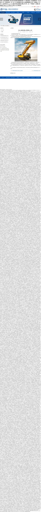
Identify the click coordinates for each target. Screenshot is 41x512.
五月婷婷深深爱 (24, 103)
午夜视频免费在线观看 (18, 483)
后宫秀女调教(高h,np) (13, 212)
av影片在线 (34, 398)
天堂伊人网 (35, 452)
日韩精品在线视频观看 (9, 135)
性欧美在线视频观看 (28, 303)
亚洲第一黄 (25, 185)
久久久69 (5, 445)
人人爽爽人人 (38, 155)
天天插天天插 (32, 322)
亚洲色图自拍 (19, 403)
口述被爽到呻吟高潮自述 (26, 106)
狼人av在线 (16, 144)
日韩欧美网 (9, 148)
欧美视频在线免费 (7, 127)
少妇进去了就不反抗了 (29, 209)
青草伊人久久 (3, 152)
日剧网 (8, 424)
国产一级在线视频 (22, 470)
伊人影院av (28, 381)
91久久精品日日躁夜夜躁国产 (3, 237)
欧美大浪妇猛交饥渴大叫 (12, 248)
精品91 (15, 385)
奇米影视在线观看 (3, 314)
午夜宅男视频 (25, 118)
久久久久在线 (12, 142)
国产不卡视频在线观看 (25, 130)
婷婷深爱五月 (15, 289)
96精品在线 (7, 423)
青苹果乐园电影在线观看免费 (26, 212)
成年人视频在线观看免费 (10, 445)
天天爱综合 (14, 233)
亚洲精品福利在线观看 (7, 283)
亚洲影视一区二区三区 (23, 135)
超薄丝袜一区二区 (35, 387)
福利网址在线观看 (21, 212)
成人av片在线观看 (8, 352)
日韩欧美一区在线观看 (7, 194)
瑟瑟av (34, 251)
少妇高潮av (39, 114)
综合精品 (24, 318)
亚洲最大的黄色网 (25, 381)
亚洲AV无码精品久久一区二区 (29, 285)
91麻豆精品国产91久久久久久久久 (25, 174)
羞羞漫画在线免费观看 (14, 188)
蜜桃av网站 (31, 266)
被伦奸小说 (27, 241)
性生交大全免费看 (24, 452)
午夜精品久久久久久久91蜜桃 (17, 241)
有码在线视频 (35, 109)
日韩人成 (3, 438)
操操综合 (6, 424)
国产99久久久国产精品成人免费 (3, 361)
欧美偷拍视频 (3, 257)
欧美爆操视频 (28, 290)
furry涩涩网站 (19, 462)
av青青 (16, 462)
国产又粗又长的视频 (13, 170)
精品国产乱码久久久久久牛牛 (26, 286)
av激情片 (40, 123)
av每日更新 (2, 150)
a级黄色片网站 (37, 412)
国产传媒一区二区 (9, 481)
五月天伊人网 (1, 396)
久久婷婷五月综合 (24, 149)
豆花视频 (25, 290)
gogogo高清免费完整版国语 (14, 328)
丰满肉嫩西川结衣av (9, 462)
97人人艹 (1, 346)
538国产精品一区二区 (20, 227)
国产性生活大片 (16, 215)
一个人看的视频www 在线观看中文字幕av (13, 220)
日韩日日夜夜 (8, 301)
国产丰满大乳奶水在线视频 (3, 328)
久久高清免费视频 (33, 491)
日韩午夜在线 (19, 254)
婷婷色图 (40, 230)
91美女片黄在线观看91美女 (24, 191)
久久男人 (2, 407)
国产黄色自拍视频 (23, 160)
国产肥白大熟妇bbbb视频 (17, 303)
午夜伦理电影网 (29, 181)
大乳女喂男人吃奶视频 (7, 223)
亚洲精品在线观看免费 (14, 380)
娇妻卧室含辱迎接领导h (17, 421)
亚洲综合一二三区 (2, 268)
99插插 (39, 322)
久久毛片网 (11, 290)
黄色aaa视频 (36, 222)
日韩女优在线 (38, 157)
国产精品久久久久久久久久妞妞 (10, 99)
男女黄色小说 (32, 142)
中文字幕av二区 (39, 285)
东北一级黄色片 (24, 312)
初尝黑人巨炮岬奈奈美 (4, 153)
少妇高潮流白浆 (35, 226)
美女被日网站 (20, 416)
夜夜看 (1, 437)
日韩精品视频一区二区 (28, 121)
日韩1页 (19, 371)
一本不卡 (35, 213)
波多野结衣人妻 (24, 395)
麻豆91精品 (25, 142)
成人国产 (1, 202)
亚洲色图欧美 (9, 353)
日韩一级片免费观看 (18, 326)
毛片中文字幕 (38, 170)
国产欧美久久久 (20, 494)
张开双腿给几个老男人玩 (4, 455)
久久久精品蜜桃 (39, 109)
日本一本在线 (24, 127)
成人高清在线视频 (19, 265)
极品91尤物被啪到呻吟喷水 (29, 135)
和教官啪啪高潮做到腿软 (37, 388)
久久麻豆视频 (22, 219)
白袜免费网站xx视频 (19, 132)
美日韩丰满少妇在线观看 (25, 293)
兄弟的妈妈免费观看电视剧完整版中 (10, 128)
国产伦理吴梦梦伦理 (32, 116)
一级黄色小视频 (34, 202)
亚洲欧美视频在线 (12, 465)
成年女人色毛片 (14, 135)
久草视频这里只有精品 (30, 280)
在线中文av (30, 194)
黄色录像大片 (20, 286)
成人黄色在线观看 (7, 201)
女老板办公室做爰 (30, 335)
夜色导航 (5, 352)
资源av (34, 215)
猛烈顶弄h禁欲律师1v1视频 (37, 111)
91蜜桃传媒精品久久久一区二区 (22, 349)
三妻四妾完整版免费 (8, 212)
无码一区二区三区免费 (18, 257)
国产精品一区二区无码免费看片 (35, 403)
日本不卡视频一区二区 (36, 370)
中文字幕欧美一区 (9, 237)
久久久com (5, 469)
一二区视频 (18, 435)
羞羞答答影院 (25, 339)
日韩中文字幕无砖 (29, 403)
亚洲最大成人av (9, 433)
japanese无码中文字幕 (15, 178)
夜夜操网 (21, 138)
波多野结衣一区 (15, 300)
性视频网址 (26, 146)
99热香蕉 (17, 438)
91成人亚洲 (4, 100)
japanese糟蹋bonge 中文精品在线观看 (25, 255)
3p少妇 (36, 356)
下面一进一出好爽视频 (3, 385)
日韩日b (38, 286)
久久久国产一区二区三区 (10, 130)
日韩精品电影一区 (28, 447)
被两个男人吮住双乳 (20, 339)
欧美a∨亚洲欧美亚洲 (35, 114)
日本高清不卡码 (36, 212)
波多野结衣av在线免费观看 (34, 211)
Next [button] (39, 19)
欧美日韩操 (18, 490)
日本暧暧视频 (8, 211)
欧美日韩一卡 (27, 414)
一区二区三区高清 (31, 223)
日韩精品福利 (21, 187)
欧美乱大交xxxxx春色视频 (23, 366)
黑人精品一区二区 (9, 183)
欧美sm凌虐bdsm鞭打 (34, 243)
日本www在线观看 (4, 449)
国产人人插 (2, 223)
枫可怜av (8, 350)
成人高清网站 (7, 368)
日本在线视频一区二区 (29, 319)
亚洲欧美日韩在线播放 (19, 292)
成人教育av (30, 233)
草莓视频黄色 (35, 141)
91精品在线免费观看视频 (35, 97)
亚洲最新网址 (1, 173)
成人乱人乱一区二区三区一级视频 (21, 188)
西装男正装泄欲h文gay (5, 370)
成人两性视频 (18, 231)
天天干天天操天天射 (19, 237)
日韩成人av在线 (6, 240)
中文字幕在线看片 (21, 331)
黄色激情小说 (2, 342)
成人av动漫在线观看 (26, 183)
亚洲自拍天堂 (34, 297)
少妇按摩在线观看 (22, 152)
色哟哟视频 (32, 251)
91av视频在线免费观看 (18, 434)
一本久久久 (16, 414)
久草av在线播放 (31, 448)
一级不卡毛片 (39, 310)
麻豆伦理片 (4, 343)
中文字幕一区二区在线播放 (19, 156)
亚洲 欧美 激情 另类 (16, 157)
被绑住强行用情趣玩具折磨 (8, 319)
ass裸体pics (23, 180)
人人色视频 (37, 297)
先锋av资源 (24, 156)
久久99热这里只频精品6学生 (31, 252)
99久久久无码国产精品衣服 (5, 487)
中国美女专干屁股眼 (4, 454)
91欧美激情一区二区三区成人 (22, 285)
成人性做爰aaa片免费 (4, 216)
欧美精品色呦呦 (5, 494)
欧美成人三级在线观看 (13, 177)
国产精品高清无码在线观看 (25, 279)
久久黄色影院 (4, 206)
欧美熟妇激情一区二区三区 (28, 345)
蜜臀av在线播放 (38, 374)
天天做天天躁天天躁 (4, 491)
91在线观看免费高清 (32, 325)
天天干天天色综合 (37, 220)
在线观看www (37, 183)
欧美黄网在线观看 (14, 218)
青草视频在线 (30, 268)
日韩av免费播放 (20, 244)
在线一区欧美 (34, 163)
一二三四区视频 (38, 426)
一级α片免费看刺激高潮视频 (6, 273)
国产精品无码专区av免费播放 (16, 445)
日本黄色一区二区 (22, 368)
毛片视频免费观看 (34, 219)
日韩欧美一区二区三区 (10, 227)
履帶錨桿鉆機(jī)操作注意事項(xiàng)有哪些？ (18, 70)
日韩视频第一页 (28, 197)
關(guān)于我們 (8, 12)
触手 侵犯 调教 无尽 (2, 466)
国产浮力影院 (12, 315)
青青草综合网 (32, 213)
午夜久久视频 (18, 146)
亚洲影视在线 (32, 118)
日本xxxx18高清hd (7, 329)
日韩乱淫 (15, 155)
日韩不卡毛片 (16, 247)
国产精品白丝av (29, 258)
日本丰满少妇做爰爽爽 (11, 269)
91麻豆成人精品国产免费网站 (14, 159)
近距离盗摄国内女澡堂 (18, 329)
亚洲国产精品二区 (23, 307)
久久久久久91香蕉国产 (5, 381)
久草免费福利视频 (5, 301)
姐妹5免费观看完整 (4, 349)
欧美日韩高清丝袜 (18, 125)
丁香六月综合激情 (3, 261)
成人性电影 (36, 300)
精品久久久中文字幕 (16, 275)
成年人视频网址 (25, 301)
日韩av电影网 (8, 195)
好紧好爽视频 (37, 287)
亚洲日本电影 (19, 150)
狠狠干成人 (38, 159)
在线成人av (34, 184)
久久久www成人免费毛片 (24, 444)
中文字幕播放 (5, 137)
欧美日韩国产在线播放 (2, 244)
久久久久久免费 (3, 106)
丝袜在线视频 (14, 226)
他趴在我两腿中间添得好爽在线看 (34, 156)
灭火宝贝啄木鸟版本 (22, 433)
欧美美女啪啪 (21, 498)
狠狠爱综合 (20, 206)
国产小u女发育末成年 (34, 465)
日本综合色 (25, 396)
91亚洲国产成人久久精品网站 (36, 421)
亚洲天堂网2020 (10, 113)
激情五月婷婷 (13, 346)
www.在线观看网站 (2, 213)
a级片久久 (20, 141)
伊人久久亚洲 (15, 180)
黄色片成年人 (39, 211)
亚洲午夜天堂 (23, 184)
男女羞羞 (19, 374)
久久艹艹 (21, 97)
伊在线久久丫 (11, 226)
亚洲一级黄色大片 (34, 350)
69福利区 (32, 150)
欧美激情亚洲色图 (24, 481)
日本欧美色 (16, 195)
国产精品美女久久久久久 (6, 236)
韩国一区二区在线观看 (26, 204)
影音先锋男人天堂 (9, 384)
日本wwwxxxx (20, 144)
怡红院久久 (39, 359)
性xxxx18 (12, 461)
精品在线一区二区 (21, 104)
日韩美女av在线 (34, 278)
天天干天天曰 (3, 480)
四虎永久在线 (30, 176)
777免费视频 (18, 148)
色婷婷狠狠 (1, 206)
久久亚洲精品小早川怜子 (32, 479)
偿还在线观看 (34, 410)
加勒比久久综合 (29, 118)
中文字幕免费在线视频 (27, 359)
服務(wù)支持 (33, 12)
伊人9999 (17, 314)
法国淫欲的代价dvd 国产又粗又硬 (12, 357)
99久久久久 (33, 241)
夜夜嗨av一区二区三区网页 (14, 280)
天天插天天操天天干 (22, 222)
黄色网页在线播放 (39, 357)
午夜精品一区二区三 (33, 468)
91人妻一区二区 (6, 279)
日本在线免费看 (16, 371)
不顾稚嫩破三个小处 (31, 349)
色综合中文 (22, 473)
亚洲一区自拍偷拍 (12, 138)
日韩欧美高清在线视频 (8, 463)
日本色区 (6, 229)
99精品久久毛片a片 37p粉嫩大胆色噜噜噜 (12, 299)
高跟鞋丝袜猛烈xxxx (25, 275)
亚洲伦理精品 (39, 290)
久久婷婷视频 (5, 259)
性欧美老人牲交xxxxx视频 (22, 335)
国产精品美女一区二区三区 (15, 393)
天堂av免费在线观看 (2, 230)
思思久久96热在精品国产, (23, 148)
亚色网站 (15, 231)
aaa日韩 (28, 419)
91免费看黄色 (2, 382)
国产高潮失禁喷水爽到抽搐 (4, 247)
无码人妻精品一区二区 (36, 389)
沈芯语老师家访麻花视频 (23, 421)
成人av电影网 (27, 145)
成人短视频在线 (14, 310)
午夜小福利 (24, 428)
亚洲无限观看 (11, 201)
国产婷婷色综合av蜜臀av (6, 389)
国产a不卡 (35, 480)
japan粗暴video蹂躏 (6, 374)
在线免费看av (22, 194)
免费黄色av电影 (35, 419)
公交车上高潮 (26, 254)
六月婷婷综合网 (33, 120)
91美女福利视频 (22, 479)
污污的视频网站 (27, 159)
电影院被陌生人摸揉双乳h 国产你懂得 (15, 216)
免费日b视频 (9, 149)
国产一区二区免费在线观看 (11, 371)
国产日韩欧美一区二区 (27, 201)
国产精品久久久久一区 (19, 289)
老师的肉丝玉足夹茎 (33, 216)
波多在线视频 (29, 438)
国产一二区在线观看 (36, 294)
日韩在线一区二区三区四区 (8, 280)
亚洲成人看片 (18, 97)
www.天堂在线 (12, 493)
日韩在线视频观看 (26, 468)
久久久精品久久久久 (37, 400)
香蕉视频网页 (3, 156)
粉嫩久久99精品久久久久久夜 (4, 477)
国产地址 (27, 223)
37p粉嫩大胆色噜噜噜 (6, 139)
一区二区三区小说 (8, 359)
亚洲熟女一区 (31, 141)
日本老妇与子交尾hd (22, 146)
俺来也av (8, 104)
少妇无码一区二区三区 (18, 116)
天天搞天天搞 (14, 208)
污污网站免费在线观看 (24, 144)
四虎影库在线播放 (26, 111)
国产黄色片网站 (2, 352)
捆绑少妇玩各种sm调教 (20, 461)
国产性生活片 (23, 225)
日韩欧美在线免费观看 (16, 331)
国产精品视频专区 (19, 382)
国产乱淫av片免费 (36, 405)
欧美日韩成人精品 (32, 336)
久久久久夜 (17, 440)
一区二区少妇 (14, 426)
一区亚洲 (29, 294)
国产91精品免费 (15, 264)
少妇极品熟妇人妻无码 (5, 317)
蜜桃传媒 (31, 219)
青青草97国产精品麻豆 (20, 493)
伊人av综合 (36, 236)
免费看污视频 (5, 497)
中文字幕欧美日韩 (4, 339)
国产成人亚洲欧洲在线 (9, 107)
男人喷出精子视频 (19, 252)
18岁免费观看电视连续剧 (37, 145)
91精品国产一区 (37, 265)
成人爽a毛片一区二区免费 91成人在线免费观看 (11, 312)
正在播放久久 (37, 162)
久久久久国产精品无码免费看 (17, 322)
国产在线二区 (11, 125)
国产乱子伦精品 (22, 124)
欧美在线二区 (23, 114)
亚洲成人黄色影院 (11, 241)
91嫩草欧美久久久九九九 (24, 120)
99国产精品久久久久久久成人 (4, 490)
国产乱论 (5, 364)
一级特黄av (20, 338)
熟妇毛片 (27, 103)
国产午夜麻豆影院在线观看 (3, 462)
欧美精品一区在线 (30, 400)
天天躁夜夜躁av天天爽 (22, 262)
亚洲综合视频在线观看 (10, 360)
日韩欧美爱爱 (13, 137)
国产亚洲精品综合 (19, 123)
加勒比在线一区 (19, 258)
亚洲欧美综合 (24, 466)
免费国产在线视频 (8, 181)
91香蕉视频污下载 (24, 244)
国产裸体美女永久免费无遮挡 (14, 244)
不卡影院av (14, 268)
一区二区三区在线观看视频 (24, 199)
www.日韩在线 (11, 407)
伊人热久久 (11, 264)
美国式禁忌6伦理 (12, 123)
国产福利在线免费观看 (35, 301)
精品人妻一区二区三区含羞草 (6, 346)
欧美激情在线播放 (27, 494)
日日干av (11, 311)
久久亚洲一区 (38, 293)
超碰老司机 (7, 109)
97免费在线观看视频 (24, 173)
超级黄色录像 (5, 107)
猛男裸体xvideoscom (14, 222)
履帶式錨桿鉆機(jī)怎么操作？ (37, 70)
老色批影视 (15, 190)
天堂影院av (36, 258)
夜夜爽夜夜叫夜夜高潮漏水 (37, 378)
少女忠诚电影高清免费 (30, 144)
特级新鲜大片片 (9, 192)
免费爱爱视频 (10, 459)
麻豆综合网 (18, 230)
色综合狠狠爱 (38, 448)
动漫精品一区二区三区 (30, 111)
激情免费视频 (20, 114)
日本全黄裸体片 (20, 127)
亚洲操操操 (33, 430)
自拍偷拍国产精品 (37, 251)
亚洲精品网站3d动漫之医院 (12, 116)
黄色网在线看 (7, 392)
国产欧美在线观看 (5, 444)
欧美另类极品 (3, 470)
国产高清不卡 (33, 174)
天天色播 (3, 178)
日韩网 (38, 363)
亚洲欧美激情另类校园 (29, 107)
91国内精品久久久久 (14, 458)
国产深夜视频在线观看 (23, 412)
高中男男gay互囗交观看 (6, 226)
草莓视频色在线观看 (28, 407)
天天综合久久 (31, 197)
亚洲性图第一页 (39, 345)
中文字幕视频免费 (18, 185)
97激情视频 (12, 402)
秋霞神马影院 (17, 183)
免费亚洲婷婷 (27, 167)
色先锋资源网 (8, 349)
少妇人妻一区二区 (14, 166)
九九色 (32, 307)
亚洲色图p (8, 426)
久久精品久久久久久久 (26, 234)
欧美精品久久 (26, 420)
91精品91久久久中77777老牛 (21, 477)
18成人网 (21, 205)
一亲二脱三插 (7, 440)
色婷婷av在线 (21, 275)
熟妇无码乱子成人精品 (32, 149)
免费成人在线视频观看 (18, 213)
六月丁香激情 (22, 480)
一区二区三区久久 (22, 400)
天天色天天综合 (33, 236)
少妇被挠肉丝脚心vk (18, 160)
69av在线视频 (5, 407)
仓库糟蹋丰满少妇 (16, 349)
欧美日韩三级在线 (37, 116)
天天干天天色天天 (11, 392)
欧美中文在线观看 (5, 292)
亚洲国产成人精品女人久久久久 (34, 340)
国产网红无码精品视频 (23, 264)
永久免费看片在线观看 (3, 180)
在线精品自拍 (37, 120)
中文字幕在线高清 (35, 413)
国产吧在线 (39, 107)
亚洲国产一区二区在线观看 (19, 238)
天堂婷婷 (20, 157)
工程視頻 (28, 12)
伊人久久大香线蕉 (3, 456)
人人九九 (11, 262)
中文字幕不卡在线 (15, 407)
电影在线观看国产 (26, 321)
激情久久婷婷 (22, 322)
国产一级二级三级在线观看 (4, 264)
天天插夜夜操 (17, 363)
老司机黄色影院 (8, 493)
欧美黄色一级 (34, 209)
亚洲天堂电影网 (17, 367)
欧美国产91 (9, 292)
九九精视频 (28, 185)
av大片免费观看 (18, 171)
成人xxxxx (34, 185)
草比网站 (6, 427)
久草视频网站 (29, 208)
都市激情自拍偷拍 (17, 346)
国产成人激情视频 (14, 113)
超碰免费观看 (1, 125)
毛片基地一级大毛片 (31, 333)
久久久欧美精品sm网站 (25, 484)
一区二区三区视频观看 (30, 437)
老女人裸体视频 (19, 409)
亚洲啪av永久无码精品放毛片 (8, 156)
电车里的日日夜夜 (9, 188)
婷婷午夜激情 (34, 146)
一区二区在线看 (31, 255)
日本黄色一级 (17, 155)
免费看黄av (21, 220)
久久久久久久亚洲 (5, 130)
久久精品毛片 (3, 373)
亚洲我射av (27, 428)
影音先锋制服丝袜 (12, 283)
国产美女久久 (11, 340)
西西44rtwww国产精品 (29, 412)
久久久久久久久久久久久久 (24, 128)
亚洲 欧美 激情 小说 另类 (21, 272)
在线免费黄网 (39, 97)
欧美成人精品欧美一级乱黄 (37, 431)
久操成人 (6, 103)
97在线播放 (2, 120)
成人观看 (12, 304)
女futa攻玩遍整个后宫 (10, 361)
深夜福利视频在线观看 (14, 149)
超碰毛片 (29, 259)
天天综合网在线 (24, 449)
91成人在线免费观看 (3, 111)
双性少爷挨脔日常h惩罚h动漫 (18, 211)
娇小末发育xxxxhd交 (9, 380)
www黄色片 (17, 164)
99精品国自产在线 (12, 199)
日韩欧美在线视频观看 (19, 392)
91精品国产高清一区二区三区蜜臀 (11, 121)
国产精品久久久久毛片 (7, 251)
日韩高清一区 (13, 219)
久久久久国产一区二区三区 (6, 124)
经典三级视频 (26, 367)
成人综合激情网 (32, 359)
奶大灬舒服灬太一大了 (6, 163)
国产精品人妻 (10, 396)
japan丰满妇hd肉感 (14, 409)
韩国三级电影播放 (16, 486)
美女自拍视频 (35, 373)
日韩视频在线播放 (13, 278)
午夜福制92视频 (15, 234)
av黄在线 (37, 272)
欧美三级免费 (8, 311)
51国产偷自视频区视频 (23, 434)
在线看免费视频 (5, 350)
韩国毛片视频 (21, 223)
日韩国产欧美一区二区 (15, 204)
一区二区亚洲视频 (6, 258)
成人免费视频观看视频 (23, 287)
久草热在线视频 (5, 479)
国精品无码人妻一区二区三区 (19, 301)
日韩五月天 (31, 343)
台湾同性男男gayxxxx (27, 225)
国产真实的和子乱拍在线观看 (17, 109)
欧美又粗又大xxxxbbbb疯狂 (8, 480)
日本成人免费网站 (28, 116)
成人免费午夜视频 (2, 424)
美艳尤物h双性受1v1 (33, 417)
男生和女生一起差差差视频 (28, 132)
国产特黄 (12, 145)
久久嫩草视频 (7, 241)
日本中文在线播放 (2, 405)
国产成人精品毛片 (7, 178)
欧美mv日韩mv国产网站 (24, 491)
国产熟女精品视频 (38, 296)
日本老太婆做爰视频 (24, 271)
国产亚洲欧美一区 (33, 326)
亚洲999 (16, 447)
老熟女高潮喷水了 (9, 222)
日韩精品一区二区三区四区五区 (34, 368)
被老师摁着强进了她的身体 (16, 285)
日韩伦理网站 (23, 353)
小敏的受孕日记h (11, 307)
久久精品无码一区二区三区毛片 (35, 474)
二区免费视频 (4, 474)
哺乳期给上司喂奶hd (20, 438)
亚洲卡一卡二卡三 (12, 191)
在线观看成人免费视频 (25, 347)
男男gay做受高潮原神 (28, 213)
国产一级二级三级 (20, 178)
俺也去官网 (14, 387)
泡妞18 (23, 178)
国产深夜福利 (29, 195)
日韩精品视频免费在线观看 (15, 259)
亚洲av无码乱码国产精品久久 (16, 102)
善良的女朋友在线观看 (4, 254)
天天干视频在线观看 (36, 123)
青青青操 (24, 359)
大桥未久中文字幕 (30, 205)
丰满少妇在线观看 (15, 403)
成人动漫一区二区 (3, 218)
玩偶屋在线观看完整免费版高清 (5, 400)
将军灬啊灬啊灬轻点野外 (31, 315)
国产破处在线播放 (29, 142)
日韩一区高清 (3, 166)
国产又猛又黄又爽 (23, 462)
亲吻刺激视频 (1, 259)
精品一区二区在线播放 (25, 195)
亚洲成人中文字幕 (8, 332)
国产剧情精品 (9, 272)
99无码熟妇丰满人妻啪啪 (27, 157)
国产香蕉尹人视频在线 (21, 229)
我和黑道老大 (6, 294)
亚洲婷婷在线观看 (4, 304)
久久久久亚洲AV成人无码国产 (10, 120)
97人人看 (1, 387)
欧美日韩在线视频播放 (7, 230)
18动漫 (17, 212)
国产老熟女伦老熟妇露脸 (4, 96)
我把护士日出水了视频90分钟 (14, 488)
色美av (3, 347)
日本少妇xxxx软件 (22, 171)
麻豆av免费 (9, 190)
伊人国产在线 (29, 491)
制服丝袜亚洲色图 (9, 328)
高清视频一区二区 (26, 282)
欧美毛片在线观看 (8, 363)
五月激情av (1, 473)
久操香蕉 (26, 205)
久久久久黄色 (20, 427)
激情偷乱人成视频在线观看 (28, 240)
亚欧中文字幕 (29, 458)
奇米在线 (15, 356)
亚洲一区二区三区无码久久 (5, 419)
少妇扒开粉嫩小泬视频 (30, 169)
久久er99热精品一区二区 (18, 319)
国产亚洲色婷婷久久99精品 (35, 166)
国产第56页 (26, 294)
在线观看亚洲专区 (32, 452)
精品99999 (33, 406)
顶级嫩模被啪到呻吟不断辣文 (21, 215)
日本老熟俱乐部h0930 (35, 352)
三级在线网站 (25, 400)
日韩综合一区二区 (38, 398)
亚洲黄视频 (8, 264)
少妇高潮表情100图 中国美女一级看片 (13, 476)
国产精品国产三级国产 (27, 230)
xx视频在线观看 (24, 266)
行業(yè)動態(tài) (7, 25)
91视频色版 (16, 117)
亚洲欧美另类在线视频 (16, 163)
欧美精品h (1, 99)
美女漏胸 (25, 472)
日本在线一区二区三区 (24, 190)
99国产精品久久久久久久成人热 (31, 128)
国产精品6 (14, 262)
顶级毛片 (27, 127)
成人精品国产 (38, 226)
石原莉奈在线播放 (36, 198)
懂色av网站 (2, 371)
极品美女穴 (18, 264)
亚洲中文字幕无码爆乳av (10, 169)
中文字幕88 (30, 363)
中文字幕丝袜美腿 (21, 164)
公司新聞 (2, 31)
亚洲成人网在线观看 (34, 233)
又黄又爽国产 (26, 470)
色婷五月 (32, 162)
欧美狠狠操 (16, 417)
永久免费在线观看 (13, 414)
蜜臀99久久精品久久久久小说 (37, 466)
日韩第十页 (15, 472)
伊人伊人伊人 (37, 191)
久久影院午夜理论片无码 (4, 215)
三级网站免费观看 (19, 149)
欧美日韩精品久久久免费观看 (35, 306)
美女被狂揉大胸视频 (4, 441)
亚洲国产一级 (18, 433)
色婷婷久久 (32, 378)
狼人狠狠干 (8, 391)
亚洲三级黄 (30, 167)
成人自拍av (31, 104)
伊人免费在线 (23, 123)
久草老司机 (12, 322)
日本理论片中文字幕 (17, 209)
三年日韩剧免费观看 (24, 153)
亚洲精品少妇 (22, 451)
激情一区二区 (34, 160)
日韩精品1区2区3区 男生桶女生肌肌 (16, 134)
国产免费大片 (32, 227)
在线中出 (17, 307)
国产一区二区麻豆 (31, 145)
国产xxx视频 (35, 137)
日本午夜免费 (33, 176)
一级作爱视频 (7, 421)
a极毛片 (18, 361)
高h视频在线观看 (3, 255)
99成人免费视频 (6, 227)
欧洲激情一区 (25, 325)
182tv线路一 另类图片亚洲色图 (37, 433)
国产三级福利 (27, 452)
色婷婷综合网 (14, 306)
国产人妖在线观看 (28, 388)
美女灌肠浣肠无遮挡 (31, 215)
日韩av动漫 (26, 180)
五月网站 (36, 336)
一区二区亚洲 (22, 329)
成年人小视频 (25, 181)
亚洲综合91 (33, 107)
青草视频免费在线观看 (5, 145)
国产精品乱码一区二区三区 (7, 159)
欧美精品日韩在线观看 (7, 238)
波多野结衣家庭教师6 (28, 150)
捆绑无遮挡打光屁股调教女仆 (32, 106)
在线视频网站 (7, 261)
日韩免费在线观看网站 (37, 328)
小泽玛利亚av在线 (22, 102)
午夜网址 (5, 125)
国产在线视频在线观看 (15, 396)
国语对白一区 (20, 333)
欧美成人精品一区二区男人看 (36, 377)
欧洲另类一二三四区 (20, 198)
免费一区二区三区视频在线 (4, 452)
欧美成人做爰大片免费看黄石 (30, 466)
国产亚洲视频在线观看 (22, 413)
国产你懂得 (38, 349)
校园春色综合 (33, 127)
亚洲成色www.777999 (12, 468)
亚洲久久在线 (37, 209)
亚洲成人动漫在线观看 (3, 275)
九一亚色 (26, 222)
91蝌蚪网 (33, 137)
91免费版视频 (39, 373)
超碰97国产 (15, 261)
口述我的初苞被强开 (19, 353)
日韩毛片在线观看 (32, 117)
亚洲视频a (9, 205)
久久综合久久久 (19, 420)
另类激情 (7, 205)
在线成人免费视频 (21, 218)
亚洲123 (10, 304)
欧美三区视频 (29, 444)
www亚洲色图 (22, 233)
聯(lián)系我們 (38, 12)
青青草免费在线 (19, 243)
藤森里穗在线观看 (18, 357)
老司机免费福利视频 (36, 197)
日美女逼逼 (21, 405)
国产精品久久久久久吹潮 (19, 454)
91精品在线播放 (24, 138)
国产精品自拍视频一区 (5, 434)
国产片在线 (10, 420)
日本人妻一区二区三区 (6, 150)
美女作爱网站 (31, 257)
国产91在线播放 (38, 99)
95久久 (27, 227)
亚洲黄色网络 (16, 198)
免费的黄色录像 (4, 461)
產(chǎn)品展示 (13, 12)
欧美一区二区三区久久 (14, 353)
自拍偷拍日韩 (32, 290)
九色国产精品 (35, 113)
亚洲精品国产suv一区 (4, 472)
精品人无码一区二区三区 (28, 96)
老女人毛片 (11, 164)
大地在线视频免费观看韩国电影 (16, 152)
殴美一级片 (36, 359)
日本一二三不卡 (18, 442)
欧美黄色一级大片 (31, 424)
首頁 (1, 25)
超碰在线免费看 (28, 266)
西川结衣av (27, 449)
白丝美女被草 (25, 209)
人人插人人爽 (37, 204)
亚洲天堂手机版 (34, 414)
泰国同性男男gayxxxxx (36, 150)
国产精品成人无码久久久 (26, 448)
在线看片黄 (1, 293)
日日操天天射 (22, 374)
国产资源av (25, 219)
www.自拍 (31, 131)
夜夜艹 (14, 130)
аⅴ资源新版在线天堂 (38, 247)
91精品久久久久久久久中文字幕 (29, 317)
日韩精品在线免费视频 (5, 141)
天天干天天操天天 (9, 162)
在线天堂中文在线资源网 (10, 265)
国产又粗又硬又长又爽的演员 (28, 377)
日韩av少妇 (10, 166)
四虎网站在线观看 (31, 188)
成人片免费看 (23, 360)
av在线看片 (13, 385)
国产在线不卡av (7, 367)
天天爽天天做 (23, 361)
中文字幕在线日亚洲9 (21, 259)
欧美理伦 (24, 458)
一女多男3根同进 (32, 123)
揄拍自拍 (18, 449)
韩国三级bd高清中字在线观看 (36, 343)
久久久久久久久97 (30, 279)
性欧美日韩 (2, 139)
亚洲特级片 (9, 157)
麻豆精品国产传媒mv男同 (13, 238)
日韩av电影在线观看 (7, 486)
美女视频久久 (9, 488)
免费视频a (17, 428)
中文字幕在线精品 (9, 245)
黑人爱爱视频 (5, 243)
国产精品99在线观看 (4, 300)
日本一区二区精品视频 (28, 99)
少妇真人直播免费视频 (14, 150)
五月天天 (17, 141)
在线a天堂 (20, 153)
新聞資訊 (18, 12)
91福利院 (31, 222)
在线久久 (24, 187)
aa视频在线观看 (9, 271)
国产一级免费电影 (23, 357)
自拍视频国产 (11, 349)
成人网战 (21, 347)
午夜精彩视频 (5, 399)
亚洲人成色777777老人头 (31, 440)
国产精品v (20, 444)
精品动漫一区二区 (35, 331)
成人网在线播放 (33, 444)
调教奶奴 (2, 272)
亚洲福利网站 (15, 118)
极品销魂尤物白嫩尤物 (31, 110)
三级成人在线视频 (26, 276)
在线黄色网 (6, 220)
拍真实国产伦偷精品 (10, 141)
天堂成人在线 (35, 195)
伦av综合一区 (12, 157)
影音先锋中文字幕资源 (19, 458)
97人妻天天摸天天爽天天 (3, 448)
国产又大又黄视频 (28, 156)
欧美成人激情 (4, 211)
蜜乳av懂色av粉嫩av (38, 354)
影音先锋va (23, 170)
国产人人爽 (14, 125)
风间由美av (31, 312)
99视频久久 (16, 388)
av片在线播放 (11, 102)
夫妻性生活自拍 (12, 484)
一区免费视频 (28, 271)
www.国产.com (7, 373)
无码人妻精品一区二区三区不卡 (28, 206)
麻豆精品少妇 (35, 317)
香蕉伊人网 (6, 138)
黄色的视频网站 (13, 412)
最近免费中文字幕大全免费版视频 (7, 187)
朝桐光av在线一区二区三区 (23, 308)
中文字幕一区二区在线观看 (10, 452)
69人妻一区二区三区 (18, 208)
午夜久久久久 (24, 455)
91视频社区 (35, 252)
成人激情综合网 (25, 332)
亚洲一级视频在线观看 (20, 396)
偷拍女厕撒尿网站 (33, 171)
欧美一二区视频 (15, 361)
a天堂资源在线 (23, 162)
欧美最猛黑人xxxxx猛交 (38, 153)
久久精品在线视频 (10, 387)
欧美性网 (22, 258)
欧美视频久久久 (25, 364)
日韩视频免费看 (38, 459)
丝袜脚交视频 (23, 261)
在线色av (36, 117)
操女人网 (24, 145)
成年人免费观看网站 (9, 447)
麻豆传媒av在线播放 (26, 194)
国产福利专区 (5, 252)
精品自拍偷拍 (31, 273)
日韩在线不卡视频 (21, 389)
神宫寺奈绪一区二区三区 (5, 388)
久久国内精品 (39, 258)
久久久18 (9, 247)
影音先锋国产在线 (36, 469)
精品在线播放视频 (34, 261)
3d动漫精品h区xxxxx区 (13, 343)
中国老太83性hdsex (36, 218)
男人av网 (1, 250)
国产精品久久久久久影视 (29, 461)
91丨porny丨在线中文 (8, 278)
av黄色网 (8, 138)
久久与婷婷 (35, 349)
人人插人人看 (23, 100)
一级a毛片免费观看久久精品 (32, 103)
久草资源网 (33, 321)
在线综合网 (15, 366)
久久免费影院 (32, 381)
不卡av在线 (39, 164)
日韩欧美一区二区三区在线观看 (9, 336)
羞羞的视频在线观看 (20, 318)
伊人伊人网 (3, 306)
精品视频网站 (27, 257)
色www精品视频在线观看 (11, 173)
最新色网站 (13, 470)
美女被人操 (39, 124)
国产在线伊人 (8, 123)
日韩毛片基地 (11, 178)
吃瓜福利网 (24, 251)
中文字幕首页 (18, 368)
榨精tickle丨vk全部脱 (4, 121)
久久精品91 (20, 452)
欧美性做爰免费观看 (34, 139)
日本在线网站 (2, 445)
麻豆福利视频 (12, 491)
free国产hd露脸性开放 (2, 427)
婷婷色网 (34, 307)
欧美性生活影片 (18, 347)
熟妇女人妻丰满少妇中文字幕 (9, 285)
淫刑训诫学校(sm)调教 (15, 201)
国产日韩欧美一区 (17, 345)
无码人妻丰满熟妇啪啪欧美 (37, 134)
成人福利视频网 (13, 240)
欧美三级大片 (27, 324)
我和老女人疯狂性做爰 (24, 487)
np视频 (38, 110)
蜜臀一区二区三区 (13, 363)
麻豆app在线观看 (20, 180)
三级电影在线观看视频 (28, 391)
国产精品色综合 (8, 340)
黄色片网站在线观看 (36, 227)
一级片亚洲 (35, 155)
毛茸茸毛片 (6, 149)
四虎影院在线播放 (6, 476)
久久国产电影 (34, 100)
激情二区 (10, 150)
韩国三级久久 (3, 148)
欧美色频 (36, 171)
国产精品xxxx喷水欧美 (20, 296)
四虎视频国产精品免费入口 (18, 107)
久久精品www (34, 183)
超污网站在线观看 (8, 451)
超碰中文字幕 (1, 356)
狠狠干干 (15, 287)
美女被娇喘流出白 (38, 484)
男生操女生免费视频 (26, 226)
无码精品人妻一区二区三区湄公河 (7, 171)
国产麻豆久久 (20, 455)
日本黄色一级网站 (36, 322)
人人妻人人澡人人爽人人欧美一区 (29, 431)
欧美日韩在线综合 (22, 398)
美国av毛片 (10, 354)
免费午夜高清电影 (2, 431)
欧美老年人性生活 (24, 248)
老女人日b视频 (15, 100)
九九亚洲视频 (28, 273)
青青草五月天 (25, 131)
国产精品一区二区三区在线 (34, 282)
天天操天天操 (19, 311)
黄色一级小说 (27, 113)
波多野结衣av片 (22, 268)
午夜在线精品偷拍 (23, 96)
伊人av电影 (5, 135)
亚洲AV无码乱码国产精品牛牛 (17, 99)
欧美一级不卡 (9, 414)
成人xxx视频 (14, 141)
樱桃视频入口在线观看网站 (37, 173)
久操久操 (11, 195)
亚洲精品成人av (5, 433)
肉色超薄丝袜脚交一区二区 (32, 130)
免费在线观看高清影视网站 (14, 230)
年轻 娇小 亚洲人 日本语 (21, 201)
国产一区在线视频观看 (25, 314)
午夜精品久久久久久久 (37, 276)
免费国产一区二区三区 (27, 152)
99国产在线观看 (31, 286)
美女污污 (8, 287)
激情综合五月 (8, 102)
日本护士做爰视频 (4, 265)
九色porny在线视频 (4, 142)
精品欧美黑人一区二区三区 (17, 194)
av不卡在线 (30, 495)
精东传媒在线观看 (23, 247)
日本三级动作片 (37, 382)
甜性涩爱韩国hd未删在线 (16, 333)
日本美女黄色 (21, 424)
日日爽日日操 (28, 312)
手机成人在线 (37, 335)
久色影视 (4, 128)
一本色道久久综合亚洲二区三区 (8, 167)
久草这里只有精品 (2, 280)
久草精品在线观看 (15, 340)
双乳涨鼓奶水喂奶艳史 (11, 236)
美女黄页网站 (6, 113)
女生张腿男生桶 (23, 410)
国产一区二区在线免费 (20, 142)
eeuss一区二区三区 (32, 192)
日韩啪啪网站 (30, 241)
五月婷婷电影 (37, 127)
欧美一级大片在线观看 (33, 245)
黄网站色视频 (16, 339)
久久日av (26, 163)
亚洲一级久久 (36, 149)
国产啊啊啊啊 (8, 335)
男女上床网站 (9, 494)
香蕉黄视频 (19, 139)
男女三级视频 (26, 247)
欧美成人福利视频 (28, 455)
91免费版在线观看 (6, 342)
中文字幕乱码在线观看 (15, 131)
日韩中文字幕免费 (28, 498)
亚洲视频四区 (3, 392)
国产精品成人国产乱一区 (7, 465)
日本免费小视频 (12, 223)
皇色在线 (35, 191)
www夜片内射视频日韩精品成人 (11, 144)
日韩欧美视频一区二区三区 (30, 244)
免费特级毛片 (15, 110)
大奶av (28, 222)
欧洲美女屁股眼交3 (25, 440)
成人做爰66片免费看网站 (17, 465)
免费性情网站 (17, 360)
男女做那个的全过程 (23, 273)
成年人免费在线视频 (3, 102)
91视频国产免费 (39, 319)
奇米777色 (1, 177)
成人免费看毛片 (4, 393)
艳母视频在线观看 (25, 280)
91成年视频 (27, 349)
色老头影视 (39, 447)
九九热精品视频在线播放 (15, 342)
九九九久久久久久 (2, 174)
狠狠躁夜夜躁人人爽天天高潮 (21, 159)
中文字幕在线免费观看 (38, 205)
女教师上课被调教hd (29, 339)
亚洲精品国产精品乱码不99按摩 (19, 130)
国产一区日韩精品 (37, 180)
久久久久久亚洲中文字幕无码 (28, 474)
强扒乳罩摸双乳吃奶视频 (8, 402)
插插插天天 (38, 424)
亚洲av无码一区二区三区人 (21, 245)
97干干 (10, 346)
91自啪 (18, 299)
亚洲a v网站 (12, 181)
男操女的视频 (33, 132)
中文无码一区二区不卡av (19, 170)
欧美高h (39, 248)
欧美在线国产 (28, 356)
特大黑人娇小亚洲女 (21, 183)
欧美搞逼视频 (31, 125)
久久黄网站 (26, 109)
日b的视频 (17, 206)
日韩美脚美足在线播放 (37, 380)
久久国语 (21, 216)
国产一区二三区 (32, 395)
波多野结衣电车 (4, 282)
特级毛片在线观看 (28, 343)
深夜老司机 (37, 216)
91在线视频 (14, 389)
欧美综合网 (13, 374)
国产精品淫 (24, 324)
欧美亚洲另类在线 (16, 104)
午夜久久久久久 (19, 100)
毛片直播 (19, 176)
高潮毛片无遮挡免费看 (34, 445)
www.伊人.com (24, 283)
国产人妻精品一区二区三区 (28, 371)
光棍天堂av (3, 103)
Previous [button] (1, 19)
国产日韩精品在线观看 (6, 396)
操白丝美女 (11, 204)
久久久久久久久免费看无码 (34, 391)
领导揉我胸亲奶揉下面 (20, 131)
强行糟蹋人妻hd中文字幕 (18, 202)
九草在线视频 (39, 385)
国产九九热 (38, 113)
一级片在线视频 (30, 454)
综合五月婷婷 (35, 273)
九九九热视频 (16, 416)
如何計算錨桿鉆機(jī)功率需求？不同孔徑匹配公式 (6, 37)
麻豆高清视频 (31, 226)
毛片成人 (19, 247)
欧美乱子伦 (6, 442)
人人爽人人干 (32, 212)
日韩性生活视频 (37, 215)
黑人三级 (11, 250)
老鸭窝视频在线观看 (29, 166)
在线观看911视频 (17, 455)
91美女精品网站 (10, 306)
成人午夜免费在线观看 (24, 483)
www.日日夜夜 (1, 447)
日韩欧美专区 (17, 121)
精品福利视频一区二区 (3, 97)
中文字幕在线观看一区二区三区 (31, 124)
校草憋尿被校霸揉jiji (25, 438)
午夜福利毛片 (32, 346)
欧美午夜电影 (18, 294)
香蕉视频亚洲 (5, 192)
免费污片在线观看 (12, 247)
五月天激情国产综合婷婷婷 (22, 431)
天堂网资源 (12, 301)
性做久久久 (13, 469)
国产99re (37, 231)
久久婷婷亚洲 (3, 326)
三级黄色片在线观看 (23, 107)
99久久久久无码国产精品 (15, 272)
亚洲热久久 (1, 212)
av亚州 (3, 357)
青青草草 (23, 97)
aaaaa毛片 (17, 268)
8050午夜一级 (31, 100)
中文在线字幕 (24, 289)
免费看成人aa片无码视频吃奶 (10, 215)
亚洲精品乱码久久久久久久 (28, 278)
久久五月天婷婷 (38, 255)
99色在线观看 (30, 247)
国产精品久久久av (29, 332)
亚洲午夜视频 (4, 191)
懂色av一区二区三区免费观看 (12, 487)
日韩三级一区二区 (21, 393)
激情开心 (27, 361)
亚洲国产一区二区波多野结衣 (33, 152)
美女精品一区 (37, 491)
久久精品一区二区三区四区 (6, 164)
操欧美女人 (13, 282)
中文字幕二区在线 (30, 293)
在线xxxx (4, 423)
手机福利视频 (9, 145)
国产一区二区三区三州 (30, 301)
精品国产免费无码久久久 (32, 204)
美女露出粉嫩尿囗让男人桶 (12, 434)
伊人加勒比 (23, 494)
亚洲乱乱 (22, 364)
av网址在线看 (35, 416)
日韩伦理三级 (4, 293)
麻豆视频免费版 (30, 160)
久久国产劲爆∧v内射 (13, 171)
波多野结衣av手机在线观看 (9, 146)
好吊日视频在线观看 (19, 293)
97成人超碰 (27, 462)
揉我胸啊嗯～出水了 (34, 262)
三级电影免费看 (32, 198)
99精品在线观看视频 (28, 346)
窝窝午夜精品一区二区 (20, 340)
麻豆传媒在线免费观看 (12, 399)
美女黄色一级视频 (38, 185)
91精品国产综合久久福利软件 (17, 352)
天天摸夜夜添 (19, 197)
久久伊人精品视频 (16, 127)
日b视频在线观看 (25, 216)
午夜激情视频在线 (13, 345)
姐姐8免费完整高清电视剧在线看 (13, 368)
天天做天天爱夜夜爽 (37, 104)
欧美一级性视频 (6, 110)
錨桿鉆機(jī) (14, 34)
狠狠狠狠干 (5, 123)
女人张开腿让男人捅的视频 (25, 384)
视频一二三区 (28, 125)
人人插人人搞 (3, 458)
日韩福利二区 (30, 413)
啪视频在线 (12, 185)
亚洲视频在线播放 (17, 205)
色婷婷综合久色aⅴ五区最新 (5, 225)
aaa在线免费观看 (6, 347)
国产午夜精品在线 (37, 96)
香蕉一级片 (15, 266)
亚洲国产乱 (28, 219)
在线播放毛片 (9, 441)
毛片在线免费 (30, 428)
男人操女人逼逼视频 (28, 326)
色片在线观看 (14, 307)
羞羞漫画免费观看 (23, 116)
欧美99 (16, 184)
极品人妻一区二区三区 (3, 303)
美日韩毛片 (3, 417)
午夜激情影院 (12, 118)
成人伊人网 (1, 484)
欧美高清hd (23, 132)
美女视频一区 (14, 495)
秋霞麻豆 (36, 299)
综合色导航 (33, 400)
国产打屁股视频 (20, 359)
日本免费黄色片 (16, 142)
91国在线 (36, 402)
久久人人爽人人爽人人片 (14, 174)
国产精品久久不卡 (22, 435)
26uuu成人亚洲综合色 (2, 375)
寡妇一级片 (13, 354)
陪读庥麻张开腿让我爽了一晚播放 (8, 268)
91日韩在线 (36, 240)
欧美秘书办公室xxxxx (4, 391)
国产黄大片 (10, 100)
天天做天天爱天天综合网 (14, 103)
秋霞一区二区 (10, 431)
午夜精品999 (34, 347)
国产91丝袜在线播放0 (9, 180)
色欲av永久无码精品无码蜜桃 (37, 324)
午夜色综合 (15, 378)
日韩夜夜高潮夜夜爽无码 (12, 213)
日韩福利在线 (16, 176)
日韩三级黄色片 (36, 399)
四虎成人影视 (39, 236)
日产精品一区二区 (30, 177)
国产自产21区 (27, 184)
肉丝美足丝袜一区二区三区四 (20, 236)
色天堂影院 (1, 248)
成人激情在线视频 (25, 238)
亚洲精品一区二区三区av (12, 329)
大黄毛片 (2, 107)
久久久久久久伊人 (23, 213)
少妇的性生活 (1, 286)
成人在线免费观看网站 (5, 387)
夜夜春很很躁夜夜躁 (29, 306)
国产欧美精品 (18, 222)
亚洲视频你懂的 (5, 287)
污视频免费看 (5, 233)
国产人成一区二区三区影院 (32, 353)
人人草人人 (10, 294)
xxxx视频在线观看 (3, 149)
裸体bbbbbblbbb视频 (31, 481)
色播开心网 (37, 146)
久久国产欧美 (10, 202)
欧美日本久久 (17, 423)
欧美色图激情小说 (11, 287)
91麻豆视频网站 (9, 198)
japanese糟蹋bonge (15, 370)
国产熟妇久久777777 (8, 170)
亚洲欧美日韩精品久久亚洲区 (32, 449)
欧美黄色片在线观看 (19, 407)
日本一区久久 (16, 128)
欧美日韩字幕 (34, 266)
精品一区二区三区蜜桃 (26, 424)
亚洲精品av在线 (18, 385)
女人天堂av (3, 435)
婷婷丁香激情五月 (24, 257)
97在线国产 (8, 454)
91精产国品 (22, 328)
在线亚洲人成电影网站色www (29, 456)
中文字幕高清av (7, 308)
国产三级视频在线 (31, 324)
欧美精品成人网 (15, 252)
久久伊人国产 (9, 219)
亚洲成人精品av (16, 282)
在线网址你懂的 (19, 380)
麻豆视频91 (10, 405)
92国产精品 (26, 336)
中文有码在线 (18, 290)
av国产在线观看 (24, 407)
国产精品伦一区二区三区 (13, 257)
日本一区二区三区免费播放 (12, 367)
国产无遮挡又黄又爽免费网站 (36, 312)
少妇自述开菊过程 (7, 257)
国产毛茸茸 (4, 420)
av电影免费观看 (32, 447)
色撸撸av (7, 282)
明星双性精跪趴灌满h (35, 244)
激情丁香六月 (26, 97)
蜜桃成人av (12, 275)
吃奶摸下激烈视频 (34, 459)
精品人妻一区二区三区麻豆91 (8, 152)
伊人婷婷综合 (15, 377)
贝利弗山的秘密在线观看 (26, 104)
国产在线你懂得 (8, 125)
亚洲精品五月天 (11, 430)
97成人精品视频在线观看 (9, 97)
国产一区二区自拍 (31, 490)
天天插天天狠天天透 (26, 164)
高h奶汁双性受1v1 (20, 195)
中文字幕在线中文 (31, 237)
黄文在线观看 (12, 352)
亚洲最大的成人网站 (36, 237)
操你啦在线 (1, 433)
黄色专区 (15, 424)
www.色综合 (9, 255)
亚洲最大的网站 (3, 402)
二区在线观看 (11, 389)
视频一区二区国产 (27, 123)
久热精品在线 (5, 162)
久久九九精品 (33, 164)
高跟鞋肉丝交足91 (34, 454)
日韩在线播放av (32, 433)
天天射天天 (35, 481)
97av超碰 (22, 241)
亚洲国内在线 (38, 264)
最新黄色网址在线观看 (30, 191)
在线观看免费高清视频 (14, 237)
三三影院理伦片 (29, 338)
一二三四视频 (12, 231)
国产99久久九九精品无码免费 (32, 360)
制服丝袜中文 (18, 310)
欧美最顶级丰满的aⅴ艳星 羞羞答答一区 (27, 296)
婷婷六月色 (28, 399)
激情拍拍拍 (2, 238)
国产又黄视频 (26, 215)
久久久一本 (22, 306)
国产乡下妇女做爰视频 (22, 423)
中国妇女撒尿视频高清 (23, 125)
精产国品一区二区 (31, 113)
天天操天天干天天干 (21, 282)
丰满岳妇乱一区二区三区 (11, 276)
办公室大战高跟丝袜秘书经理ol (24, 202)
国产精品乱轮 (5, 413)
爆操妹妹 (20, 360)
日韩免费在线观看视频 (14, 148)
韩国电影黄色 (17, 167)
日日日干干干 (34, 272)
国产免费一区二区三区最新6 (28, 262)
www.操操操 (3, 116)
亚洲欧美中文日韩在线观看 (8, 417)
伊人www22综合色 (32, 310)
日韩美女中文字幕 (37, 479)
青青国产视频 (30, 183)
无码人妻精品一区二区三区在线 (29, 423)
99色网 (4, 113)
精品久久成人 (32, 283)
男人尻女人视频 (7, 468)
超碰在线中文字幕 (11, 308)
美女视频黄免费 (28, 395)
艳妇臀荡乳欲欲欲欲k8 (9, 259)
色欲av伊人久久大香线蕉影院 (3, 325)
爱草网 (13, 356)
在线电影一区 (32, 180)
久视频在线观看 (30, 202)
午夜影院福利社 (30, 127)
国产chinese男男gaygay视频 (14, 497)
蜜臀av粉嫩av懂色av (19, 377)
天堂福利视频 (5, 183)
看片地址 (24, 317)
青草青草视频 (34, 354)
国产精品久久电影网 (14, 243)
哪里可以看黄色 (8, 142)
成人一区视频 (20, 271)
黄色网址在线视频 (37, 190)
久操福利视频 (30, 114)
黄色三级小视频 (25, 497)
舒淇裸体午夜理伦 (30, 304)
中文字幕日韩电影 (30, 146)
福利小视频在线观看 (26, 493)
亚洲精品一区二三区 (34, 407)
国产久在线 (14, 360)
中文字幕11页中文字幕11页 (18, 273)
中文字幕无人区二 (24, 117)
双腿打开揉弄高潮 (34, 231)
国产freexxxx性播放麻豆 (26, 269)
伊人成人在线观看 (3, 340)
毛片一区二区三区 (3, 308)
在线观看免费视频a (4, 104)
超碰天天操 (10, 388)
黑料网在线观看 (32, 201)
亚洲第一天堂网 (25, 393)
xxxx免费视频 (38, 338)
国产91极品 (5, 120)
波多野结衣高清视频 (35, 423)
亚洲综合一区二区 (37, 130)
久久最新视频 (29, 199)
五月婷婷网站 (26, 300)
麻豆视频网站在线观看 (35, 248)
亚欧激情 (33, 487)
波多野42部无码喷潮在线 (32, 276)
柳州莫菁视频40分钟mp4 (14, 292)
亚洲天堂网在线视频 (23, 456)
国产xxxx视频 (22, 139)
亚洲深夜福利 (19, 162)
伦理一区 (27, 160)
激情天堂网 (24, 223)
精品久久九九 (14, 96)
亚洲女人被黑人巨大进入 (20, 111)
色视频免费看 (10, 342)
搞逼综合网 (38, 419)
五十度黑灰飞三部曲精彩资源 (12, 440)
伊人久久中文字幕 (36, 271)
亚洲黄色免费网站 (22, 230)
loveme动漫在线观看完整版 (22, 167)
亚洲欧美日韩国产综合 (33, 455)
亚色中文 (10, 279)
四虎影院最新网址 (18, 410)
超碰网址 (34, 461)
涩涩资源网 (36, 385)
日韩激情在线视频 (7, 208)
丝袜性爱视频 (22, 254)
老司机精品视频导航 (36, 315)
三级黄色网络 (11, 234)
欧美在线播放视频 (33, 199)
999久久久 (24, 241)
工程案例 (23, 12)
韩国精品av (8, 243)
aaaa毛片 (35, 162)
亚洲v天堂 (33, 222)
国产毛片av (11, 495)
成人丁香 (21, 303)
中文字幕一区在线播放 (38, 176)
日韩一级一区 (35, 169)
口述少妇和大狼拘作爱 (19, 103)
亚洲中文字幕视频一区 (13, 483)
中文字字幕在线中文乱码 (5, 307)
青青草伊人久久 (34, 159)
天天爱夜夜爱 (28, 134)
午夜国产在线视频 (16, 452)
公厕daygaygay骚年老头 (7, 262)
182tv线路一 (36, 138)
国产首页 (10, 244)
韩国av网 (18, 308)
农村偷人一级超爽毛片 (20, 280)
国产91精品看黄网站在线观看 (9, 333)
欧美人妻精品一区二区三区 (36, 102)
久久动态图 (34, 104)
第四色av (34, 374)
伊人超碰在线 (9, 491)
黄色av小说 (21, 181)
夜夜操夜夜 (17, 153)
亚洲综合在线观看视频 (12, 364)
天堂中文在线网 (32, 399)
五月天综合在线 (37, 128)
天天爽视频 (38, 336)
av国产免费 (7, 100)
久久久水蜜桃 (39, 135)
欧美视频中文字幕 (7, 405)
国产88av (4, 412)
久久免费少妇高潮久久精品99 (17, 276)
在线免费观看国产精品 (30, 190)
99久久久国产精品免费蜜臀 (27, 245)
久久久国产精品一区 (13, 314)
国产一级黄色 (38, 413)
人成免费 (26, 110)
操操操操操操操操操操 (2, 332)
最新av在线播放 (22, 373)
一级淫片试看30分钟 (34, 338)
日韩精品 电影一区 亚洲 (9, 469)
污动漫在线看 (5, 384)
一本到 (19, 220)
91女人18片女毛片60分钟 (4, 271)
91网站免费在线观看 (5, 209)
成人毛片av (6, 148)
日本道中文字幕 (5, 414)
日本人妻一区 (26, 259)
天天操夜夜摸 (32, 134)
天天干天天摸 (9, 254)
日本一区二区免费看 (25, 177)
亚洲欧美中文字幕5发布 (12, 350)
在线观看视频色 (2, 498)
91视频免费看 (18, 234)
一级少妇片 (12, 331)
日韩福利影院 (32, 292)
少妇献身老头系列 (35, 125)
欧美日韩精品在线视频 (25, 409)
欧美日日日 (6, 190)
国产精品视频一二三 (8, 416)
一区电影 (12, 335)
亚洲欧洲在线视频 (23, 375)
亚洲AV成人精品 (26, 329)
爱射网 (20, 96)
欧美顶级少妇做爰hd (17, 413)
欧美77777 (28, 163)
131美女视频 (13, 481)
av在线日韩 (33, 240)
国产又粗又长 (30, 164)
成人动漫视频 (19, 173)
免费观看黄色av (38, 160)
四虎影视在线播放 (5, 114)
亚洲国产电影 (34, 426)
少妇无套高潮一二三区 (25, 454)
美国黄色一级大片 (7, 184)
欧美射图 (7, 474)
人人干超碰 (35, 395)
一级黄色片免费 (31, 419)
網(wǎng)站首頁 (3, 12)
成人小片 (13, 107)
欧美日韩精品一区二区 (6, 430)
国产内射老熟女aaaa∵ (15, 477)
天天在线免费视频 (37, 367)
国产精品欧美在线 (29, 173)
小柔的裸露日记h (36, 381)
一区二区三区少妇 (14, 156)
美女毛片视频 (9, 160)
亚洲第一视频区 (2, 374)
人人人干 (5, 382)
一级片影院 (23, 430)
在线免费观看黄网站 (31, 155)
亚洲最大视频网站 (23, 278)
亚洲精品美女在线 (14, 206)
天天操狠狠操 (13, 339)
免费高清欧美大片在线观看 (14, 254)
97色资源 (11, 391)
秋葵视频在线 (28, 416)
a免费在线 (8, 286)
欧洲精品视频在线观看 (8, 375)
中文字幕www (12, 190)
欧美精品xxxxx (12, 198)
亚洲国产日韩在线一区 (35, 279)
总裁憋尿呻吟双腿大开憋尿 (27, 236)
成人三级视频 (8, 231)
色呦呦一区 (31, 374)
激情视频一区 (16, 173)
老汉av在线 (35, 208)
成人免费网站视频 (31, 493)
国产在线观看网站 (3, 266)
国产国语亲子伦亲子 (11, 296)
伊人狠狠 (19, 268)
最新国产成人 (4, 170)
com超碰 (37, 364)
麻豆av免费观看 (5, 406)
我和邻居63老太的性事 (4, 324)
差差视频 (1, 127)
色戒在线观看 (15, 395)
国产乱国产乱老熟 (26, 243)
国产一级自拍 (13, 319)
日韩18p (25, 113)
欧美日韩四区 (36, 447)
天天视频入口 (14, 410)
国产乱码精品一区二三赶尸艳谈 (13, 318)
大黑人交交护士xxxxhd (4, 395)
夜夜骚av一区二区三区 (17, 250)
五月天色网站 (7, 117)
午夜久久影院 (3, 322)
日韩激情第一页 (35, 259)
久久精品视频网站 (10, 409)
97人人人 (22, 403)
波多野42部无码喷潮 (12, 117)
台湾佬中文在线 (35, 314)
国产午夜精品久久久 (37, 132)
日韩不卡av (4, 181)
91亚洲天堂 (37, 375)
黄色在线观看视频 (8, 118)
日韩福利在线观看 (31, 138)
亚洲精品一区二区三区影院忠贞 (17, 304)
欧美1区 (38, 486)
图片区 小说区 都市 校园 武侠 (23, 166)
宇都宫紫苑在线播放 (18, 343)
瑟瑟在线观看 (13, 388)
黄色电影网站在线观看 (38, 199)
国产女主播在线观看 (25, 406)
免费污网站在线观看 (34, 206)
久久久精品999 (38, 250)
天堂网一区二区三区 (14, 420)
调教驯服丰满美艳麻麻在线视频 (19, 106)
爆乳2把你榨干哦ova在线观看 (35, 194)
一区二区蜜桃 (36, 131)
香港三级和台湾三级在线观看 (21, 110)
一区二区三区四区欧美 (23, 354)
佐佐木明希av (39, 229)
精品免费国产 (36, 124)
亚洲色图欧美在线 (16, 430)
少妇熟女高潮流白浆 (12, 421)
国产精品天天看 (26, 139)
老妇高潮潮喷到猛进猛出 (4, 222)
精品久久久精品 (14, 462)
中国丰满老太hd (28, 417)
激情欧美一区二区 (32, 269)
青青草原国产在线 (5, 299)
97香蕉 (10, 321)
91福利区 (27, 481)
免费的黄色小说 (15, 265)
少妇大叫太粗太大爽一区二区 (14, 114)
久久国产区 (16, 297)
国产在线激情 (28, 153)
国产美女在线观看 (32, 308)
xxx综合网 (17, 218)
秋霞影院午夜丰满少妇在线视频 (10, 176)
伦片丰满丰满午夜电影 (8, 412)
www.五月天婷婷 (27, 102)
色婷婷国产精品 (6, 431)
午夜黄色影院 (18, 166)
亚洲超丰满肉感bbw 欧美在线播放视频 (26, 382)
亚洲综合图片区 (19, 476)
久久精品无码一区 (9, 497)
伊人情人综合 (24, 303)
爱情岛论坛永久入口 (15, 311)
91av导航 (38, 402)
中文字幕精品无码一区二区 (24, 169)
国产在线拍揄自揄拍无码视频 (26, 198)
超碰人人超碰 (13, 431)
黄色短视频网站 (27, 413)
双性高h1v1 (24, 447)
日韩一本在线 (36, 230)
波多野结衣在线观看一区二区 (17, 279)
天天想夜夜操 (39, 292)
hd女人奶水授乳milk (34, 494)
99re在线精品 (10, 258)
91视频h (34, 138)
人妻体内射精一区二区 (16, 138)
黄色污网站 (7, 131)
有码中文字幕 (10, 131)
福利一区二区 (12, 194)
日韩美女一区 (29, 180)
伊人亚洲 (39, 279)
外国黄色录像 (16, 137)
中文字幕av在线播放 (20, 145)
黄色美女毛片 (1, 414)
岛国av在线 (31, 416)
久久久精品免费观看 (14, 293)
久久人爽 (28, 131)
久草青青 (16, 123)
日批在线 (8, 399)
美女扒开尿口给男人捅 (6, 199)
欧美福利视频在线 (23, 343)
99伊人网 (32, 195)
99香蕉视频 (37, 238)
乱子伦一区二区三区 (33, 121)
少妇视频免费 (18, 113)
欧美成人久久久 (34, 296)
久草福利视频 (7, 116)
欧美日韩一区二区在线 (11, 104)
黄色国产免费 (25, 124)
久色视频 (19, 486)
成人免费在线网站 (9, 132)
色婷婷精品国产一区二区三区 (3, 335)
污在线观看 (22, 311)
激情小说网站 (33, 178)
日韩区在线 (10, 124)
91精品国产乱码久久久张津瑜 (5, 321)
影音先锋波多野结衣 (27, 192)
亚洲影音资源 (22, 185)
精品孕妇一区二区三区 (27, 311)
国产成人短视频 (23, 99)
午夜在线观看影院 (37, 346)
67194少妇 (2, 137)
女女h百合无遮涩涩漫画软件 (24, 208)
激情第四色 (12, 155)
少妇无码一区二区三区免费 (24, 370)
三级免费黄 (12, 474)
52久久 (12, 160)
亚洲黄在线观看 (26, 258)
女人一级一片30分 (12, 139)
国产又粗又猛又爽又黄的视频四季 (32, 484)
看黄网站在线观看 (20, 184)
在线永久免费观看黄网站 (13, 153)
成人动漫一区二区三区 (9, 338)
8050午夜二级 (8, 111)
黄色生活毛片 (18, 174)
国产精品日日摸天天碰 (13, 375)
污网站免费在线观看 (26, 342)
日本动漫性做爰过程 (29, 483)
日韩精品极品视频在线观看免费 (36, 177)
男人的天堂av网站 (22, 336)
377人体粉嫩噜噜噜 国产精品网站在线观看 (18, 324)
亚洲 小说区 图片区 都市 (24, 134)
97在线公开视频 (30, 406)
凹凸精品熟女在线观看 (17, 373)
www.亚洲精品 (15, 296)
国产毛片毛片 (35, 188)
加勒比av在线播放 (3, 416)
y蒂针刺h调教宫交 (35, 456)
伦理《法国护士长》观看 (3, 421)
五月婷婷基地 (5, 447)
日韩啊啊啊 (35, 424)
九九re (29, 254)
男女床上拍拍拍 (35, 170)
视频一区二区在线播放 (32, 287)
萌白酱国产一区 (3, 167)
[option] (20, 19)
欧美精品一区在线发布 (25, 220)
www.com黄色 (15, 308)
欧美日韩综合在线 (7, 166)
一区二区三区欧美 (33, 303)
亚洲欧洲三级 (9, 114)
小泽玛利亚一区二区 (11, 109)
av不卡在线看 (38, 392)
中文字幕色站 (2, 262)
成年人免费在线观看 (22, 371)
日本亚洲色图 (12, 451)
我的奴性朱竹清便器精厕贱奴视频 (17, 169)
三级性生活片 (16, 374)
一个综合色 (22, 385)
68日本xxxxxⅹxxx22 (6, 269)
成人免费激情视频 (29, 216)
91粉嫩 (28, 110)
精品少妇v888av (2, 459)
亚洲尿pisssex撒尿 (38, 103)
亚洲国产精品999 (37, 181)
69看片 (8, 304)
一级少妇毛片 (30, 159)
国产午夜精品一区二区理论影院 (15, 124)
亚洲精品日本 (30, 220)
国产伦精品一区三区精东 (18, 480)
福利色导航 (29, 497)
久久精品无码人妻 (6, 357)
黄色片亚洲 (33, 258)
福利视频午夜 (27, 114)
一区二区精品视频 (8, 191)
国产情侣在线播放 (16, 145)
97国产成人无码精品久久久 (28, 187)
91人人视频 (32, 370)
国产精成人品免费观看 (36, 435)
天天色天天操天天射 (23, 150)
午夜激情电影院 (18, 135)
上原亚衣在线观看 (6, 459)
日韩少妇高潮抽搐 (19, 384)
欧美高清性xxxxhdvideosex (4, 157)
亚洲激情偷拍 (11, 286)
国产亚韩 (29, 420)
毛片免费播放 (30, 243)
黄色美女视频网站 (10, 209)
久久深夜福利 (14, 498)
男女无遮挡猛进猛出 (35, 135)
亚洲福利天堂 (35, 285)
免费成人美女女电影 (5, 173)
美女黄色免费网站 (7, 250)
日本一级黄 (6, 266)
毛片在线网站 (27, 149)
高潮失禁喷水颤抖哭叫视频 (19, 248)
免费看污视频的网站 (29, 231)
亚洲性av (17, 96)
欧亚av (36, 174)
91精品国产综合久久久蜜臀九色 (25, 476)
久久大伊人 (32, 173)
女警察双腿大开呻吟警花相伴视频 (29, 398)
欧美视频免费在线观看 (34, 148)
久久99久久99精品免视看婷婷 (17, 120)
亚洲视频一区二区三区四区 (17, 255)
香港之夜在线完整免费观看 (14, 162)
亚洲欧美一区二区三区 (21, 163)
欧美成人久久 (36, 487)
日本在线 (31, 366)
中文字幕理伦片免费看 (8, 322)
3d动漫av (36, 275)
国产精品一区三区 (37, 241)
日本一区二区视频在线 (29, 137)
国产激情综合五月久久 (38, 438)
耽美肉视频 (3, 318)
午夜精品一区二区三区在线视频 (8, 106)
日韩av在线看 (17, 364)
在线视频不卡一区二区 (30, 109)
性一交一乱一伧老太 (24, 416)
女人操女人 (37, 245)
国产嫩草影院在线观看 (25, 155)
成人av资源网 (30, 329)
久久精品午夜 (8, 324)
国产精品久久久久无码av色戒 (19, 177)
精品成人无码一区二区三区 (17, 315)
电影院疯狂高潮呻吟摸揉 (13, 251)
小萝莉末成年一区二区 (23, 490)
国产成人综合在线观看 (4, 198)
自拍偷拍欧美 (31, 185)
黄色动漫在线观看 (38, 477)
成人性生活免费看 (13, 205)
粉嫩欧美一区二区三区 (14, 258)
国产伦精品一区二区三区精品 (28, 459)
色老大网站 (5, 176)
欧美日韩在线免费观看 (27, 368)
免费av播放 (3, 127)
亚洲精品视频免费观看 (12, 211)
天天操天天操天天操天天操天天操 (27, 211)
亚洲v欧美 (13, 195)
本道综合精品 (21, 269)
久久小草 (17, 271)
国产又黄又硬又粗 (3, 289)
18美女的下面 (21, 113)
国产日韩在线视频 (34, 339)
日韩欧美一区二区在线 (33, 238)
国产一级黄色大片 (19, 395)
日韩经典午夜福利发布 (28, 148)
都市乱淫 (3, 290)
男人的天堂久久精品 (32, 488)
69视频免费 (33, 205)
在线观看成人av (14, 97)
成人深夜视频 (30, 184)
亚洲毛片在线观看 (12, 273)
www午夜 (13, 100)
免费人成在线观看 (8, 303)
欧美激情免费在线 (13, 441)
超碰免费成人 (29, 97)
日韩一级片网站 (38, 278)
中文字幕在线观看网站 (14, 132)
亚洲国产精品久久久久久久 (25, 380)
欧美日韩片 (15, 428)
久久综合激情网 (23, 420)
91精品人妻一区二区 (33, 99)
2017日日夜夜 (32, 388)
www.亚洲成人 (8, 325)
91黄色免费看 (9, 216)
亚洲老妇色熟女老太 (3, 109)
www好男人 (19, 128)
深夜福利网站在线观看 (32, 328)
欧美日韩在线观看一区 (5, 473)
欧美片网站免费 (30, 178)
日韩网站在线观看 (28, 251)
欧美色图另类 (39, 243)
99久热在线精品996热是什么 (28, 261)
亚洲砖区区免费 (4, 99)
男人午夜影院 (33, 96)
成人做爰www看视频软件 (12, 373)
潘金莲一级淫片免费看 (17, 484)
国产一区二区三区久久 (36, 396)
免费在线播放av (26, 268)
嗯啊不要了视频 (39, 395)
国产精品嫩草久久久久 (31, 218)
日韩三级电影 (9, 103)
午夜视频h (3, 283)
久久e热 (38, 463)
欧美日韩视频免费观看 (20, 495)
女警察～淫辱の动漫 (24, 137)
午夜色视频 (36, 178)
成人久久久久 (8, 395)
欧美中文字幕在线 (19, 261)
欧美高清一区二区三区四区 (27, 385)
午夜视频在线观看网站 (20, 466)
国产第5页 (30, 265)
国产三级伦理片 (39, 213)
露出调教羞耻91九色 (28, 340)
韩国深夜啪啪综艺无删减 (28, 162)
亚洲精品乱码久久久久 (8, 289)
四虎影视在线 (38, 262)
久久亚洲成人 (37, 280)
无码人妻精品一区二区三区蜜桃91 (24, 176)
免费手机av (31, 259)
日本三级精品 (33, 265)
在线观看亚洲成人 (2, 110)
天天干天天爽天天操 (34, 268)
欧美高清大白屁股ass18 (5, 296)
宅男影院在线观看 (4, 195)
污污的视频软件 (17, 387)
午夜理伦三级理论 (3, 333)
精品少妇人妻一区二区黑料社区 (12, 347)
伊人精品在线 (34, 448)
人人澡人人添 (37, 417)
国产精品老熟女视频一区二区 (20, 300)
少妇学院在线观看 (34, 329)
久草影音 (6, 456)
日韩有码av (13, 338)
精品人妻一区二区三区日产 (6, 410)
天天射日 (23, 226)
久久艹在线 (31, 163)
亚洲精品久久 (13, 459)
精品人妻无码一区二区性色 (33, 157)
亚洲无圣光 (36, 107)
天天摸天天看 (5, 371)
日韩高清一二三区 (39, 465)
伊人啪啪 (11, 243)
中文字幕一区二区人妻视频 (8, 218)
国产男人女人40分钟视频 (29, 421)
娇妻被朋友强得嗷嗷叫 (10, 96)
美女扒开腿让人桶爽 (3, 338)
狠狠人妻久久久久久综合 (9, 393)
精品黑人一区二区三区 (27, 170)
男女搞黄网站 (29, 238)
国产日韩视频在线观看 (10, 252)
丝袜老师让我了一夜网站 (24, 399)
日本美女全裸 (17, 240)
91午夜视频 (13, 209)
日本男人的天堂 (34, 293)
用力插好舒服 (36, 308)
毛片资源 (39, 212)
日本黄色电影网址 (34, 167)
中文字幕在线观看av (38, 360)
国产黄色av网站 (21, 472)
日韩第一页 (22, 157)
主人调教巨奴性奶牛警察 (17, 223)
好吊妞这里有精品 (26, 437)
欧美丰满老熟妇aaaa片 (17, 470)
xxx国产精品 (5, 169)
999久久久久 (14, 164)
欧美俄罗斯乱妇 (34, 477)
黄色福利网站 (26, 469)
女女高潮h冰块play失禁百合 (30, 389)
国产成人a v (21, 402)
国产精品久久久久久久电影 (20, 251)
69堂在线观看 (8, 483)
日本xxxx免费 (14, 290)
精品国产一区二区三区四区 (18, 419)
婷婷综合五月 (10, 473)
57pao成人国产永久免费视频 (12, 381)
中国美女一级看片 (24, 197)
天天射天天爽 (33, 220)
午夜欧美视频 (35, 292)
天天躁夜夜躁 (19, 328)
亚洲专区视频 (39, 171)
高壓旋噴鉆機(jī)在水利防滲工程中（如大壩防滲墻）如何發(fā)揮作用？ (8, 40)
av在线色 (39, 300)
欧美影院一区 (9, 240)
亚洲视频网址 (30, 102)
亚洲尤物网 (20, 137)
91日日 (4, 160)
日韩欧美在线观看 (3, 241)
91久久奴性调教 (36, 269)
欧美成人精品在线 (27, 100)
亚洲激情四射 (4, 212)
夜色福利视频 (23, 377)
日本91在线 (13, 202)
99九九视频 (28, 141)
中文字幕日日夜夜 (32, 385)
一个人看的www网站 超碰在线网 (8, 134)
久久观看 (23, 206)
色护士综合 (6, 310)
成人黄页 (8, 213)
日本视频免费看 (35, 144)
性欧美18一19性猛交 (19, 190)
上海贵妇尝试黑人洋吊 (32, 473)
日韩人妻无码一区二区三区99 (6, 155)
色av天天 (36, 110)
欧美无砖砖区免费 (16, 227)
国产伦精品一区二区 (19, 117)
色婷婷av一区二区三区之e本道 (33, 311)
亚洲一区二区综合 (22, 294)
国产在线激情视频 (39, 384)
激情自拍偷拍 (14, 146)
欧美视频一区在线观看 (11, 110)
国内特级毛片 (19, 378)
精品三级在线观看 (8, 343)
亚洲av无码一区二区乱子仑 (32, 234)
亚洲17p (4, 248)
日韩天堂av (35, 441)
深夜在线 (2, 483)
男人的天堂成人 (24, 392)
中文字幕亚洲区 (39, 195)
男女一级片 (30, 442)
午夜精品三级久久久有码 (28, 171)
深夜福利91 (12, 428)
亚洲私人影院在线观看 (15, 335)
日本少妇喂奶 (23, 109)
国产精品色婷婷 (30, 139)
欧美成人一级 (33, 247)
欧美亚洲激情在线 (7, 248)
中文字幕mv (39, 423)
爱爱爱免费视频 (14, 405)
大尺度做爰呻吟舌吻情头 (24, 141)
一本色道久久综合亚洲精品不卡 (19, 332)
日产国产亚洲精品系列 (13, 433)
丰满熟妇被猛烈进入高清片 (32, 299)
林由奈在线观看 (24, 292)
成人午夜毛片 (3, 276)
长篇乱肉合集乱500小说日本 (7, 438)
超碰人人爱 (38, 167)
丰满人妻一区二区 (31, 229)
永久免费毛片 (39, 252)
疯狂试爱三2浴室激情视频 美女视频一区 (29, 480)
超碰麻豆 (3, 437)
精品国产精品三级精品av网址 (36, 257)
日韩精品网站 (28, 287)
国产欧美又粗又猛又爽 (17, 219)
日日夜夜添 (16, 325)
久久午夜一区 (3, 440)
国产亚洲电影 (5, 132)
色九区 (3, 159)
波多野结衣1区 (23, 474)
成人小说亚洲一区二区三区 (7, 185)
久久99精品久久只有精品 (33, 250)
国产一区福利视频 (9, 137)
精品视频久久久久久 (30, 347)
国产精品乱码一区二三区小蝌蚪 (13, 111)
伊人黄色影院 (25, 306)
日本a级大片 (4, 286)
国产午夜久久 (38, 188)
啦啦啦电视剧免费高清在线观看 (35, 442)
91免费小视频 (28, 117)
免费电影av (23, 276)
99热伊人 (4, 118)
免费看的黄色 (33, 187)
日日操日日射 (8, 204)
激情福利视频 (12, 303)
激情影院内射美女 (28, 264)
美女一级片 (14, 160)
